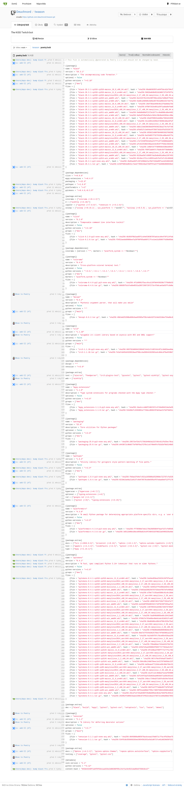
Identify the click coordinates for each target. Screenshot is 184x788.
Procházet (26, 4)
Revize (38, 38)
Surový (122, 55)
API (163, 785)
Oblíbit (143, 14)
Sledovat (125, 14)
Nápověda (41, 4)
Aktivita (91, 25)
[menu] (134, 785)
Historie (166, 55)
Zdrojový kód (21, 25)
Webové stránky (175, 785)
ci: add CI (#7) (23, 63)
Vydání (61, 25)
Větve (92, 38)
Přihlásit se (174, 4)
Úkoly (41, 25)
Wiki (77, 25)
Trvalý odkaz (134, 55)
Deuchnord (23, 11)
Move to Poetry (23, 294)
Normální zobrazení (151, 55)
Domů (14, 4)
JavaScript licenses (151, 785)
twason (40, 11)
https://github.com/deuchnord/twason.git (38, 17)
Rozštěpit (161, 14)
